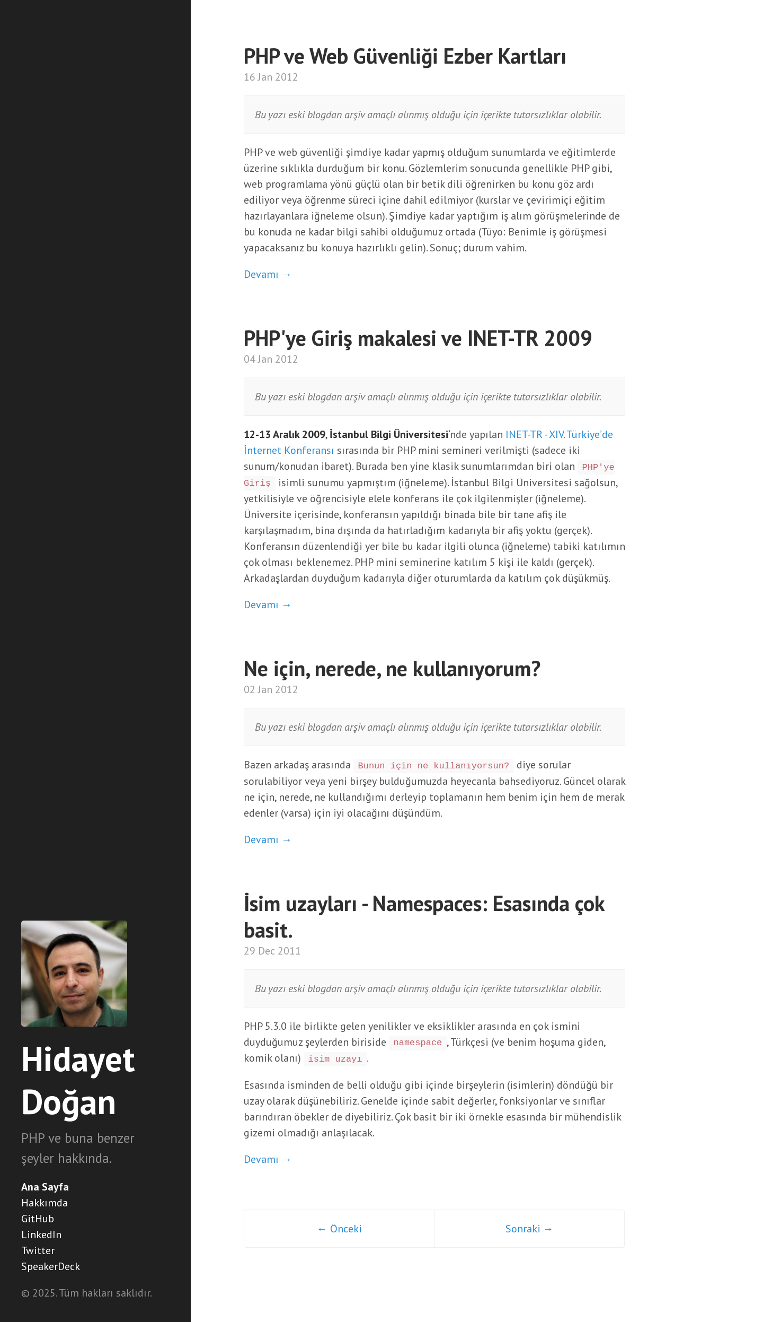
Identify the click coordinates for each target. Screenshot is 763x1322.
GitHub (37, 1218)
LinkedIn (41, 1234)
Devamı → (268, 274)
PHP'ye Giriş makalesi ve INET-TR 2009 (418, 338)
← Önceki (339, 1229)
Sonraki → (529, 1229)
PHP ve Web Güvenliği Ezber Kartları (405, 55)
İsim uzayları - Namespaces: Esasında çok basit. (424, 916)
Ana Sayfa (45, 1187)
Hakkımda (44, 1203)
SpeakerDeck (50, 1266)
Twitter (38, 1250)
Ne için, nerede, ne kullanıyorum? (392, 668)
